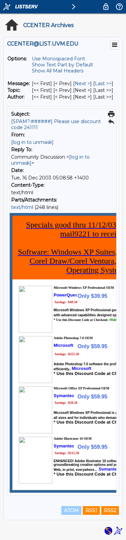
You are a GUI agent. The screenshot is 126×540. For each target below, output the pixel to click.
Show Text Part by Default (62, 65)
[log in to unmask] (32, 142)
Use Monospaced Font (58, 59)
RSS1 (91, 510)
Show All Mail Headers (57, 71)
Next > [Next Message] (82, 83)
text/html (22, 207)
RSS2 (110, 510)
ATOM (71, 510)
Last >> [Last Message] (103, 83)
